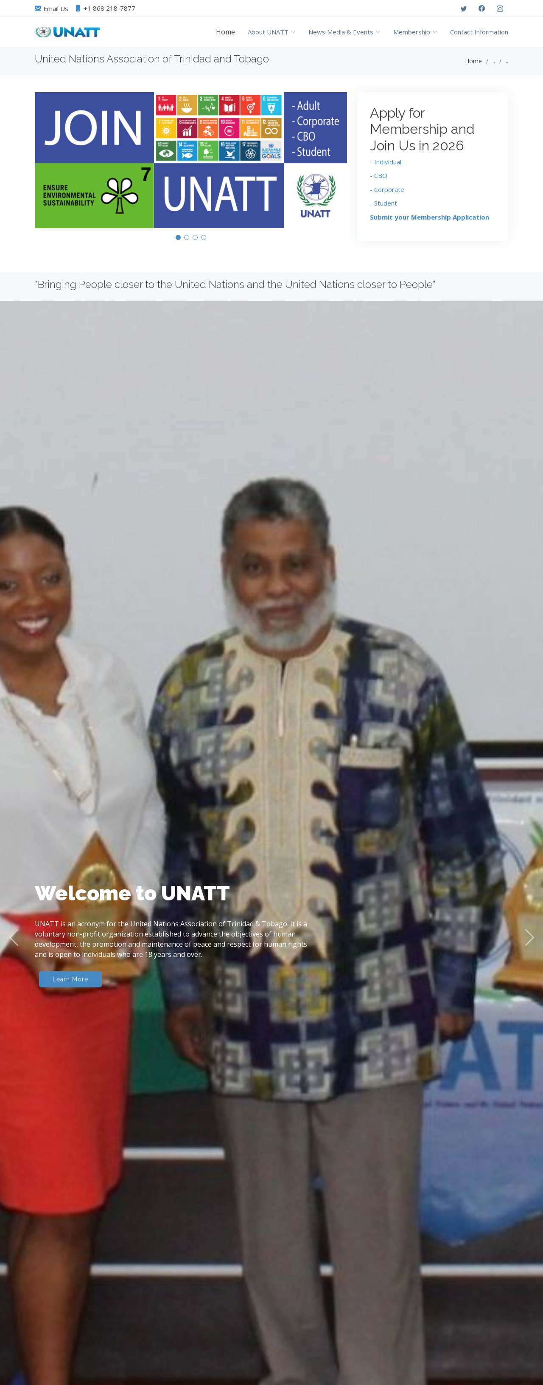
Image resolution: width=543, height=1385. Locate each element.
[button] (178, 241)
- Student (383, 207)
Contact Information (479, 32)
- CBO (378, 179)
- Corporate (387, 193)
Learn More (70, 1015)
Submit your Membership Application (429, 221)
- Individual (385, 166)
